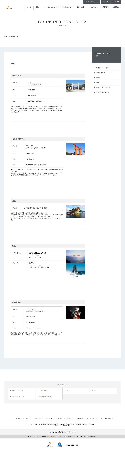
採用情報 (69, 418)
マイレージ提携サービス (91, 436)
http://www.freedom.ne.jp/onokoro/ (36, 164)
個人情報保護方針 (92, 418)
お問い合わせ (79, 418)
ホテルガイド (17, 418)
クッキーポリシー (106, 418)
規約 (27, 418)
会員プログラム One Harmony (41, 436)
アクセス (105, 2)
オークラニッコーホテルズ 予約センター (61, 436)
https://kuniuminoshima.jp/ (36, 101)
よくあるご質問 (37, 418)
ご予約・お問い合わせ (91, 2)
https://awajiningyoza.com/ (34, 328)
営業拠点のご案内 (79, 436)
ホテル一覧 (28, 436)
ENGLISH (116, 2)
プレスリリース (49, 418)
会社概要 (60, 418)
